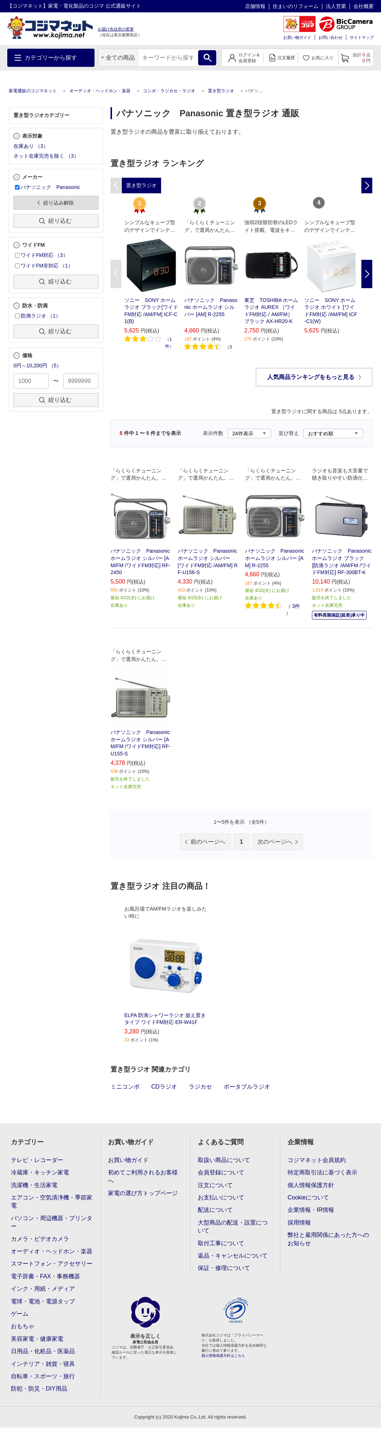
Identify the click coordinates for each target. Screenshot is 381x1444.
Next (366, 274)
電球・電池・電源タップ (43, 1301)
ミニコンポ (125, 1087)
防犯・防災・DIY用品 (39, 1388)
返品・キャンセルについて (233, 1256)
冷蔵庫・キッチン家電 (40, 1172)
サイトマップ (362, 37)
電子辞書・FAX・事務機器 (45, 1276)
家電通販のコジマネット (33, 90)
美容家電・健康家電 (37, 1339)
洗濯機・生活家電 (34, 1185)
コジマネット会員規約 (317, 1160)
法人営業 (336, 6)
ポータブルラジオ (247, 1087)
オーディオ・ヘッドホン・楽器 (100, 90)
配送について (215, 1210)
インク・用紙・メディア (43, 1289)
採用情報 (299, 1222)
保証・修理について (224, 1268)
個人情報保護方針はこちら (223, 1356)
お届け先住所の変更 (116, 29)
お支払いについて (221, 1197)
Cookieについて (308, 1197)
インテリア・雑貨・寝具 (43, 1364)
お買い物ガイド (297, 37)
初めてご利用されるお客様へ (143, 1176)
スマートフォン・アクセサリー (51, 1264)
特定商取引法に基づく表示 (322, 1172)
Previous (116, 274)
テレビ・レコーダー (37, 1160)
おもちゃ (22, 1326)
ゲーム (19, 1314)
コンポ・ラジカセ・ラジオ (169, 90)
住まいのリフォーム (295, 6)
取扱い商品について (224, 1160)
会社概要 (363, 6)
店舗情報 (255, 6)
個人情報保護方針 (311, 1185)
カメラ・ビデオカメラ (40, 1239)
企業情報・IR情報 (311, 1210)
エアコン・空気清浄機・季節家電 (51, 1201)
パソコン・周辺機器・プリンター (51, 1222)
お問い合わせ (330, 37)
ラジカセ (200, 1087)
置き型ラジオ (221, 90)
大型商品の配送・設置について (233, 1226)
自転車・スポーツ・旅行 (43, 1376)
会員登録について (221, 1172)
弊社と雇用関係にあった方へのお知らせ (328, 1239)
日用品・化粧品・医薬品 (43, 1351)
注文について (215, 1185)
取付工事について (221, 1243)
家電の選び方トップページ (143, 1193)
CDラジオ (164, 1087)
